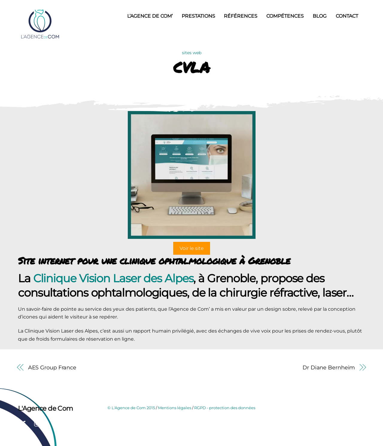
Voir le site (192, 248)
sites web (191, 52)
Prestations (198, 16)
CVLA (191, 67)
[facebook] (24, 423)
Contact (347, 16)
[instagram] (37, 423)
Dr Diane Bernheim (329, 367)
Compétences (285, 16)
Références (240, 16)
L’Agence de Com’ (150, 16)
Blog (319, 16)
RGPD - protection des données (224, 407)
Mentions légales (174, 407)
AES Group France (52, 367)
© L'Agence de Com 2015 (131, 407)
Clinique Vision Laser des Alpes (113, 278)
